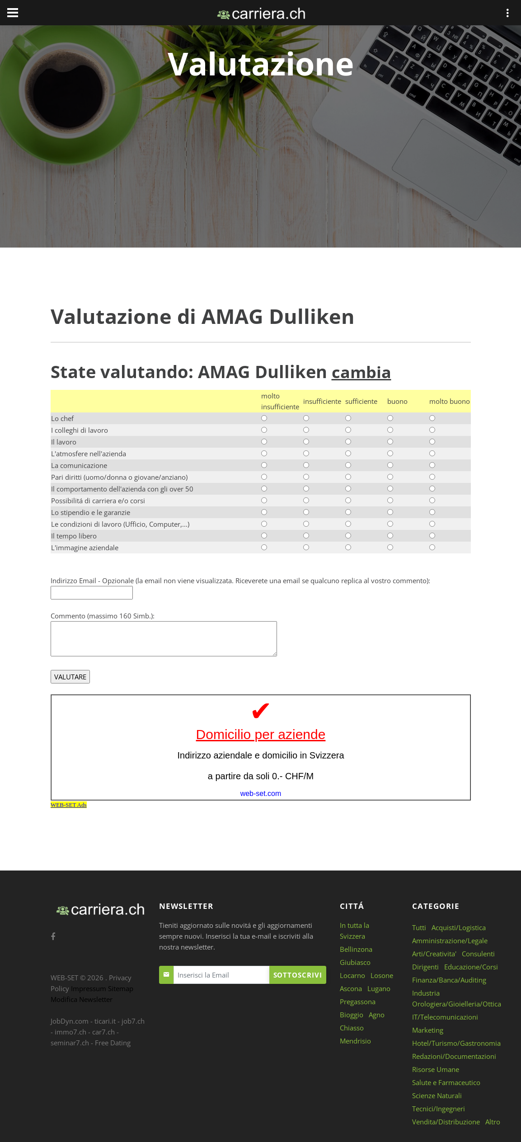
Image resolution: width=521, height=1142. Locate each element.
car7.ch (103, 1031)
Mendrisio (355, 1040)
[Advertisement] (261, 150)
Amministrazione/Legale (450, 940)
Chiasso (352, 1027)
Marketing (427, 1029)
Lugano (378, 987)
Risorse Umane (435, 1068)
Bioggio (351, 1014)
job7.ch (133, 1020)
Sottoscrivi (297, 974)
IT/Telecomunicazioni (445, 1016)
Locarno (352, 974)
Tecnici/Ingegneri (438, 1108)
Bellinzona (356, 948)
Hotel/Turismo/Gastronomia (456, 1042)
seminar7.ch (70, 1042)
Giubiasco (355, 961)
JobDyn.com (70, 1020)
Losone (382, 974)
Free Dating (113, 1042)
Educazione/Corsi (471, 966)
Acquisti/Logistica (459, 926)
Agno (377, 1014)
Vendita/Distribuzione (446, 1121)
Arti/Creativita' (434, 953)
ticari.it (105, 1020)
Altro (492, 1121)
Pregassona (357, 1001)
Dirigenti (425, 966)
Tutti (419, 926)
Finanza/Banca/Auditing (449, 979)
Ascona (351, 987)
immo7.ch (70, 1031)
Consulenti (478, 953)
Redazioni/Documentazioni (454, 1055)
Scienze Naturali (437, 1095)
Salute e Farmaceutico (446, 1081)
